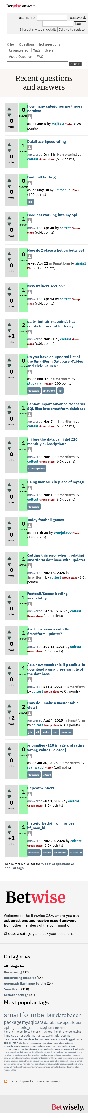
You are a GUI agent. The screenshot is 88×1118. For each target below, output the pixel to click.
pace (21, 1061)
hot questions (49, 44)
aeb (11, 1067)
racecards (22, 1049)
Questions (27, 44)
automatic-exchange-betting (45, 1067)
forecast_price (10, 1049)
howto (54, 1058)
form (59, 1046)
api (78, 1022)
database (33, 390)
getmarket (77, 1039)
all (37, 732)
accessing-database (53, 1039)
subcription (54, 1061)
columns (66, 732)
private (81, 1058)
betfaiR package (16, 995)
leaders (67, 1058)
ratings (72, 1046)
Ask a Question (20, 56)
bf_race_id (76, 852)
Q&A (10, 44)
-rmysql (15, 1055)
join (30, 201)
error (20, 1036)
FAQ (40, 56)
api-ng (9, 1027)
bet (58, 1067)
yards (71, 1055)
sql (60, 390)
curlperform (78, 1064)
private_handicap (11, 1061)
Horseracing (67, 154)
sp (19, 1046)
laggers (61, 1058)
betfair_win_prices (28, 1043)
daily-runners (56, 1028)
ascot (45, 1058)
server (6, 1064)
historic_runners (28, 1027)
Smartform (61, 263)
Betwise (38, 915)
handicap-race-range (64, 1052)
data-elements (37, 1058)
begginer (63, 1061)
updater (30, 1039)
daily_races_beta (14, 1039)
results (39, 1046)
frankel (65, 1046)
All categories (14, 966)
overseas (39, 1061)
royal (50, 1058)
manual (40, 1036)
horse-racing (72, 1032)
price (44, 1046)
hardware (17, 1067)
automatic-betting (58, 1036)
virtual (6, 1067)
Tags (36, 50)
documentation (73, 1067)
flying (23, 1067)
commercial (64, 1055)
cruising (29, 1067)
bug (68, 1039)
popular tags (14, 868)
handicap (10, 1036)
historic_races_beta (17, 1032)
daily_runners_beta (28, 1052)
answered (35, 154)
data (39, 1022)
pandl (79, 1061)
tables (46, 732)
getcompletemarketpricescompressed (57, 1064)
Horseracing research (20, 978)
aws (33, 1055)
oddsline (29, 1036)
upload (47, 774)
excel (32, 1046)
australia (25, 1046)
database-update (59, 1022)
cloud (49, 1043)
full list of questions (55, 864)
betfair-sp (15, 1052)
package (12, 1022)
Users (49, 50)
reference (74, 1058)
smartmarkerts (24, 1058)
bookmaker (49, 1049)
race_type (51, 1046)
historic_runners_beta (45, 1052)
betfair (47, 852)
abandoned (40, 1055)
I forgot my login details (38, 29)
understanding (25, 1055)
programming (37, 1049)
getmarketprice (29, 1061)
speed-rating (12, 1042)
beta (38, 1039)
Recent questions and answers (34, 1081)
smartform (49, 390)
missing (7, 1070)
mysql (28, 1022)
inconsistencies (11, 1046)
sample (63, 1067)
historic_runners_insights (47, 1032)
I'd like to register (72, 29)
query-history (61, 1049)
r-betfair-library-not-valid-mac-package (25, 1064)
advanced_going (52, 1055)
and (55, 732)
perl (29, 1049)
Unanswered (19, 50)
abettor (77, 1055)
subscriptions (36, 468)
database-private (11, 1058)
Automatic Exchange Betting (25, 983)
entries (74, 1049)
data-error (42, 1043)
